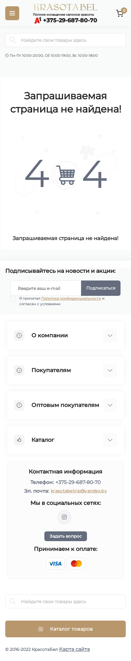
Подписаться (100, 288)
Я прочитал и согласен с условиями (61, 301)
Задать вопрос (66, 536)
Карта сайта (74, 649)
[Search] (13, 40)
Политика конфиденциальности (71, 298)
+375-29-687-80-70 (78, 482)
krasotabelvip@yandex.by (79, 490)
